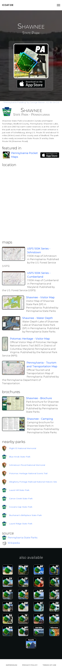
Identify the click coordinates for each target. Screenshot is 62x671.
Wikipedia (14, 543)
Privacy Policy (29, 665)
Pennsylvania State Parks (22, 537)
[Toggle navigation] (58, 5)
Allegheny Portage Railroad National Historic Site (33, 482)
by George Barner (24, 102)
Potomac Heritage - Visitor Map (30, 338)
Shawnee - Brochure (39, 398)
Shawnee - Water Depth (37, 318)
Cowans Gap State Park (20, 507)
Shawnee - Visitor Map (40, 297)
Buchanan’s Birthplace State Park (25, 515)
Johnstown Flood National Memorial (27, 465)
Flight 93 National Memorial (22, 448)
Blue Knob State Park (19, 456)
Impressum (11, 665)
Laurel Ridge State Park (20, 523)
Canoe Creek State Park (21, 498)
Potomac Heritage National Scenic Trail (28, 473)
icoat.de (7, 5)
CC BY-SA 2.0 (52, 102)
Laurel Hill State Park (19, 490)
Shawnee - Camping (40, 418)
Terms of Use (49, 665)
